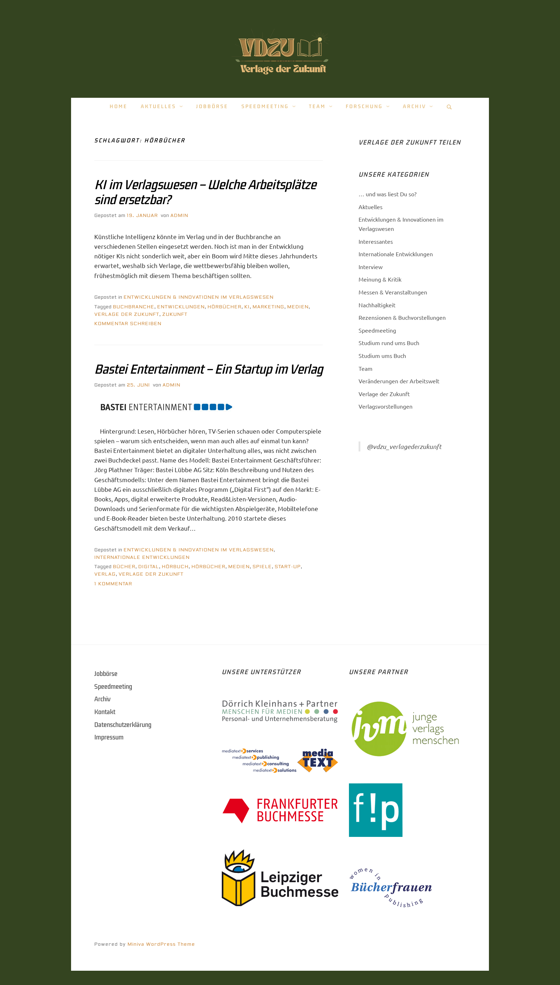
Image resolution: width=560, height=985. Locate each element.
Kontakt (104, 712)
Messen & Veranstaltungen (393, 292)
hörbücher (224, 307)
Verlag (105, 574)
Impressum (109, 737)
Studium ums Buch (382, 355)
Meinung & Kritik (380, 279)
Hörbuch (175, 567)
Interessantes (376, 241)
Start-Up (288, 567)
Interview (370, 266)
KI (247, 307)
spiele (262, 567)
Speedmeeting (265, 106)
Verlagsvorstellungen (385, 406)
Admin (179, 215)
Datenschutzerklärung (122, 725)
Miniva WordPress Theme (161, 944)
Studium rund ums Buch (389, 342)
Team (317, 106)
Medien (298, 307)
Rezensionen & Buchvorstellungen (402, 317)
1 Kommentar (113, 584)
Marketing (268, 307)
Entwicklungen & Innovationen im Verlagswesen (199, 297)
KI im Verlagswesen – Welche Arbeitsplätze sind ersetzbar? (205, 192)
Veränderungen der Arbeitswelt (399, 380)
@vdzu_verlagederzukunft (404, 446)
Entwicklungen (181, 307)
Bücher (124, 567)
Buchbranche (133, 307)
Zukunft (175, 314)
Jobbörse (212, 106)
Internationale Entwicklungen (142, 557)
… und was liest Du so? (387, 193)
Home (119, 106)
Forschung (364, 106)
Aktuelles (158, 106)
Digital (148, 567)
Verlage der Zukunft (126, 314)
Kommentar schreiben (127, 324)
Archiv (414, 106)
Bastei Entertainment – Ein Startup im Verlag (208, 369)
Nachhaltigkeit (377, 304)
